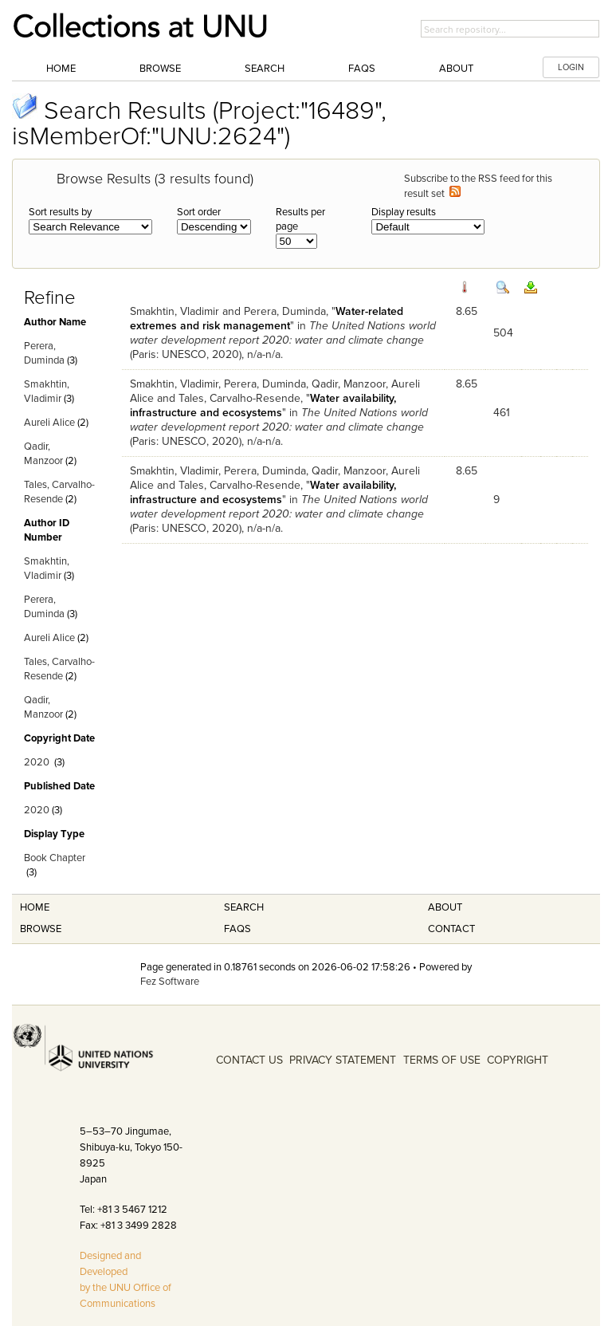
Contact (451, 929)
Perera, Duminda (285, 311)
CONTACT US (249, 1060)
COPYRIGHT (517, 1060)
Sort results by (60, 212)
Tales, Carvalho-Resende (239, 398)
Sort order (199, 212)
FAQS (237, 929)
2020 (36, 762)
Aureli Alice (49, 422)
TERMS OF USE (442, 1060)
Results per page (300, 219)
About (456, 68)
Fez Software (169, 981)
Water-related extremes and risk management (266, 318)
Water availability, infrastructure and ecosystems (263, 405)
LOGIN (571, 67)
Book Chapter (54, 858)
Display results (403, 212)
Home (61, 68)
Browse (160, 68)
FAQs (361, 68)
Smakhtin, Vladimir (174, 311)
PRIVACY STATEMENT (342, 1060)
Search (264, 68)
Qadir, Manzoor (349, 384)
